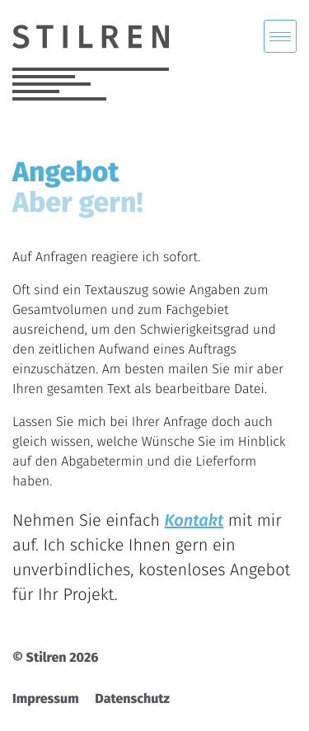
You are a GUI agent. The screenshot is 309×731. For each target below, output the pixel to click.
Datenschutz (132, 699)
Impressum (45, 699)
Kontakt (194, 521)
